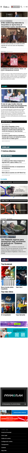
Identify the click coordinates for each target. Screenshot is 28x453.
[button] (26, 95)
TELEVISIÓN (3, 179)
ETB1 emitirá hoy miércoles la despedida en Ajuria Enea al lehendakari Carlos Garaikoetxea (13, 25)
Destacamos (7, 182)
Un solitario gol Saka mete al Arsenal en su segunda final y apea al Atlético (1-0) (13, 161)
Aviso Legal (4, 435)
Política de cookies (6, 438)
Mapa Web (3, 450)
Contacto (3, 447)
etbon (6, 200)
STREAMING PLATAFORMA (11, 404)
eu (24, 6)
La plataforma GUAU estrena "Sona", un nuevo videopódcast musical (13, 69)
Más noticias (7, 122)
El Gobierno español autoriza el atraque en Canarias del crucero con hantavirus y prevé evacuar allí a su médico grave (14, 137)
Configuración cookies (6, 441)
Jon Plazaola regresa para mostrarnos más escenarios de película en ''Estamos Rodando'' (13, 242)
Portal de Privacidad (6, 432)
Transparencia (4, 444)
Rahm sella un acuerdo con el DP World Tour (14, 172)
